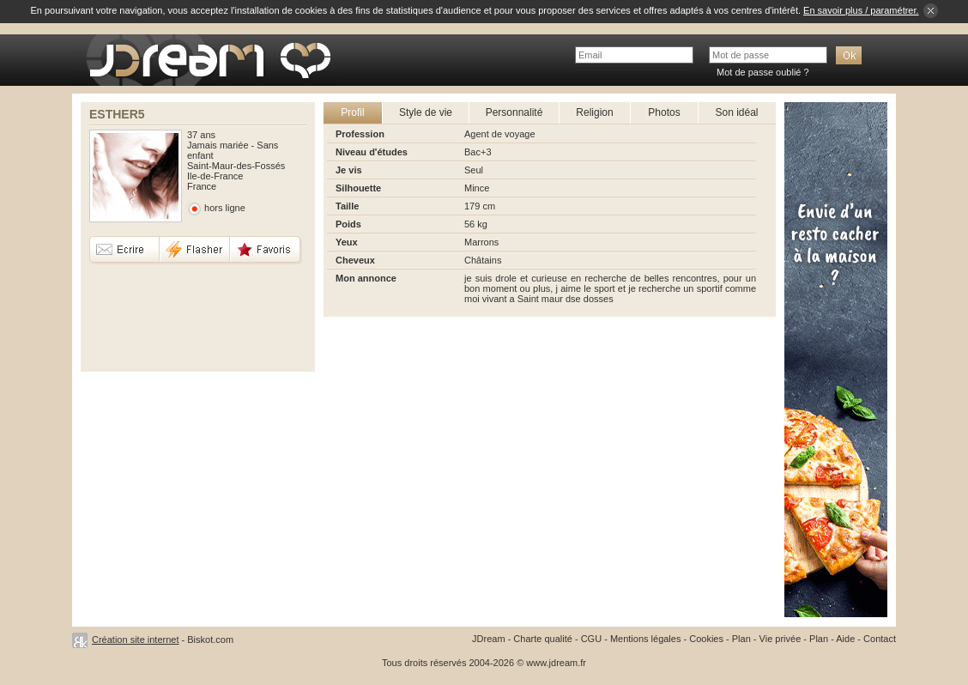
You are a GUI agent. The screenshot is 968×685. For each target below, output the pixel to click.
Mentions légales (645, 638)
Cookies (706, 638)
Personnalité (514, 112)
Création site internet (135, 639)
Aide (845, 638)
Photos (664, 112)
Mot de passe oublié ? (763, 72)
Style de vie (425, 112)
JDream (488, 638)
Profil (352, 112)
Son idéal (736, 112)
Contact (879, 638)
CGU (591, 638)
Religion (594, 112)
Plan (741, 638)
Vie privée (780, 638)
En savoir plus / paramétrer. (861, 10)
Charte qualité (542, 638)
